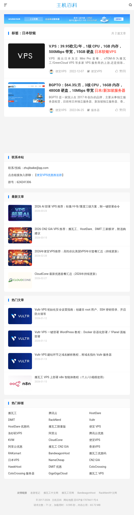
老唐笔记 (35, 492)
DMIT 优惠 (55, 466)
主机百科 (67, 5)
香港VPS (94, 446)
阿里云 (53, 433)
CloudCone (56, 440)
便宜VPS (94, 71)
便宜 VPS (95, 426)
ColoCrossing (97, 466)
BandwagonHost (59, 453)
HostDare (95, 413)
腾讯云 (53, 413)
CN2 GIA (94, 460)
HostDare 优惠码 (18, 426)
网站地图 (68, 500)
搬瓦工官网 (68, 492)
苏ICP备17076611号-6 (86, 500)
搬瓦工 (12, 413)
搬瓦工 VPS (96, 473)
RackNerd (55, 419)
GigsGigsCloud (58, 473)
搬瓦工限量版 (57, 426)
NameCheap (56, 460)
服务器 (93, 110)
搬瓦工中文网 (51, 492)
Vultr (92, 419)
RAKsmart (14, 453)
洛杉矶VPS (15, 433)
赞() (120, 71)
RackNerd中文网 (108, 492)
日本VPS (13, 460)
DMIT (11, 419)
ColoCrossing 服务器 (21, 473)
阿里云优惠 (15, 446)
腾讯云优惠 (96, 433)
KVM (11, 440)
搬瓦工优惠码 (97, 453)
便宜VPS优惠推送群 (49, 175)
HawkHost (14, 466)
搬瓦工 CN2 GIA (59, 446)
